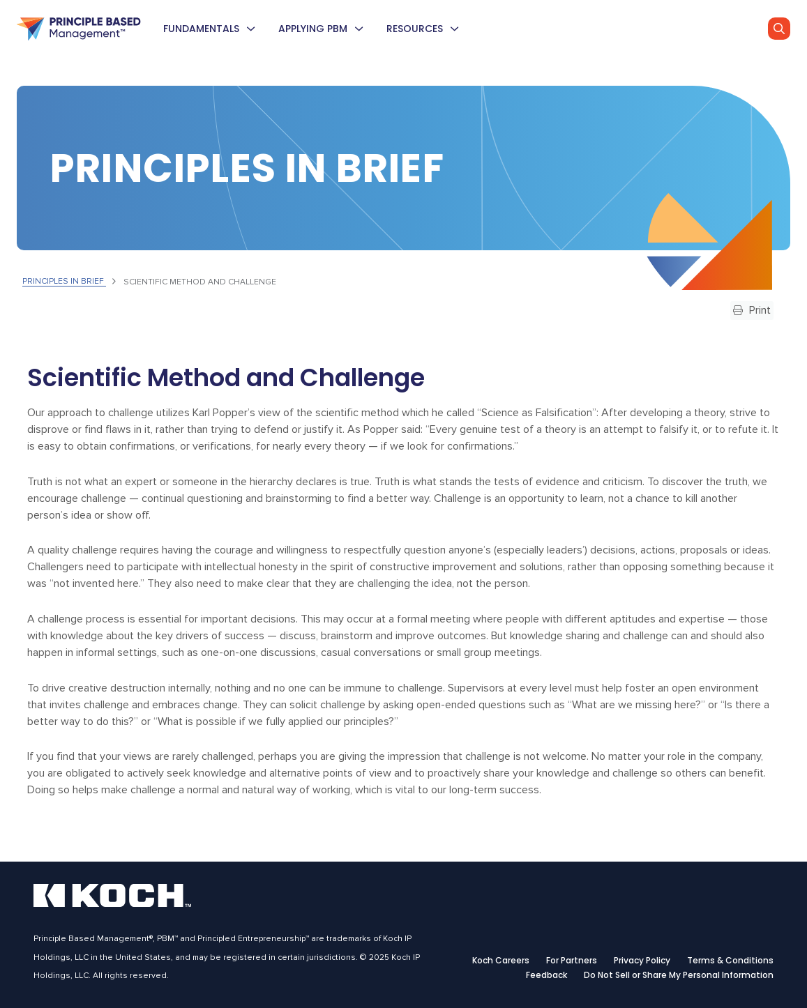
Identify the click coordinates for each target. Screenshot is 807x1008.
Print (752, 310)
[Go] (779, 28)
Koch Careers (500, 960)
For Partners (571, 960)
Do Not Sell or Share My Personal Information (679, 975)
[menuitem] (250, 29)
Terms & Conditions (730, 960)
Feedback (546, 975)
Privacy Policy (642, 960)
